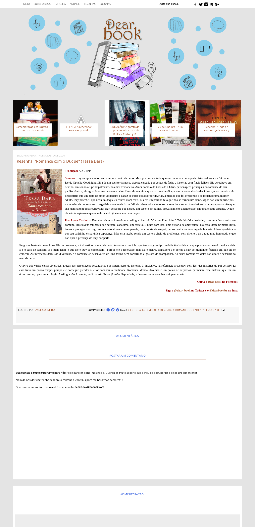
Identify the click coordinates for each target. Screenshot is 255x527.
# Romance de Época (187, 310)
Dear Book (214, 281)
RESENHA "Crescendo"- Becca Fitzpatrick (79, 128)
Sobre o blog (42, 4)
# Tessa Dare (211, 310)
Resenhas (89, 4)
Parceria (60, 4)
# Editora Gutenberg (142, 310)
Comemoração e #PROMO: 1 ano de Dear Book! (33, 128)
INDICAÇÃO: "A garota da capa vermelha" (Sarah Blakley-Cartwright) (124, 130)
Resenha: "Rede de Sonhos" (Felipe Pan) (216, 128)
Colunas (105, 4)
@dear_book (182, 290)
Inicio (26, 4)
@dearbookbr (218, 290)
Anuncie (75, 4)
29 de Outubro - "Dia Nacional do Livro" (170, 128)
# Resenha (165, 310)
